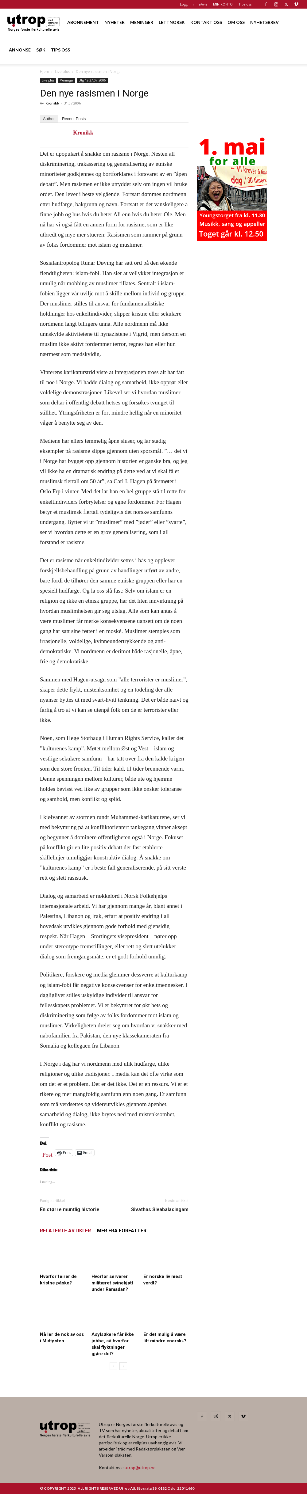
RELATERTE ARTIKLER (65, 1231)
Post (47, 1153)
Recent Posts (74, 118)
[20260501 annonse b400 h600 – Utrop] (232, 239)
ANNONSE (20, 49)
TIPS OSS (60, 49)
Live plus (62, 71)
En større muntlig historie (69, 1209)
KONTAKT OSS (206, 22)
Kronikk (52, 103)
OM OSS (236, 22)
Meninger (66, 80)
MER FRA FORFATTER (121, 1231)
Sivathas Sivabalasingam (159, 1209)
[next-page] (123, 1366)
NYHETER (114, 22)
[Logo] (33, 22)
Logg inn (187, 4)
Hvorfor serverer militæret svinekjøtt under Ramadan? (112, 1283)
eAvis (203, 4)
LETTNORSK (172, 22)
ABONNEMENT (83, 22)
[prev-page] (113, 1366)
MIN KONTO (223, 4)
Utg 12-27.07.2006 (92, 80)
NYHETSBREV (264, 22)
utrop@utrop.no (140, 1467)
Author (49, 118)
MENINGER (141, 22)
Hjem (44, 71)
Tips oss (245, 4)
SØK (40, 49)
